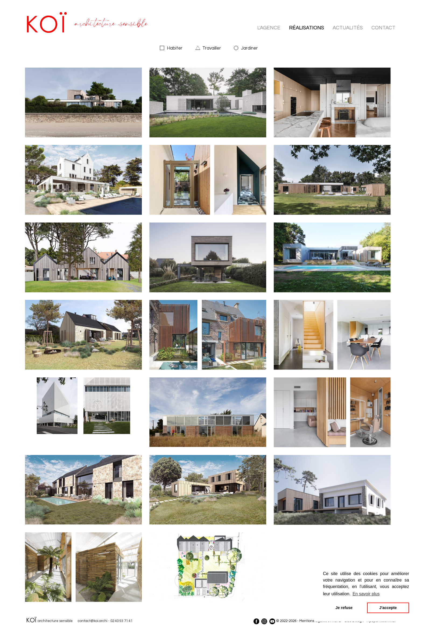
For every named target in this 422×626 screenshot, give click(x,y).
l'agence (268, 27)
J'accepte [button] (388, 608)
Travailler (211, 48)
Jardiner (249, 48)
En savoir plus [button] (366, 594)
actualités (348, 27)
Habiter (174, 48)
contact (383, 27)
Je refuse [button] (344, 608)
